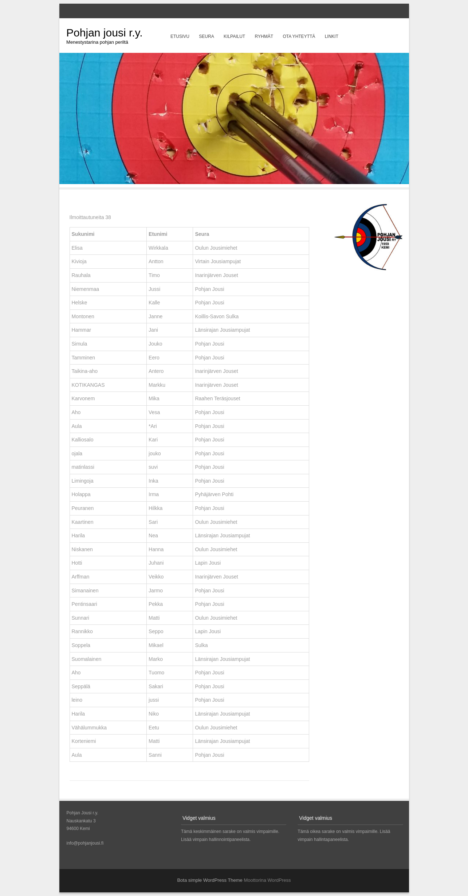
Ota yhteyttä (299, 36)
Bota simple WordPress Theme (209, 880)
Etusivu (179, 36)
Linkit (331, 36)
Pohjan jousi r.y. (104, 33)
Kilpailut (234, 36)
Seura (206, 36)
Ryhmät (264, 36)
